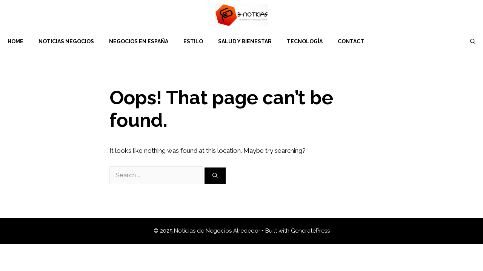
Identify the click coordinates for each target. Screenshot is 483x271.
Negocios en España (138, 41)
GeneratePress (310, 230)
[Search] (215, 175)
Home (15, 41)
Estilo (193, 41)
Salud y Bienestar (245, 41)
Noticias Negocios (66, 41)
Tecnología (305, 41)
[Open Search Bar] (473, 41)
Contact (351, 41)
